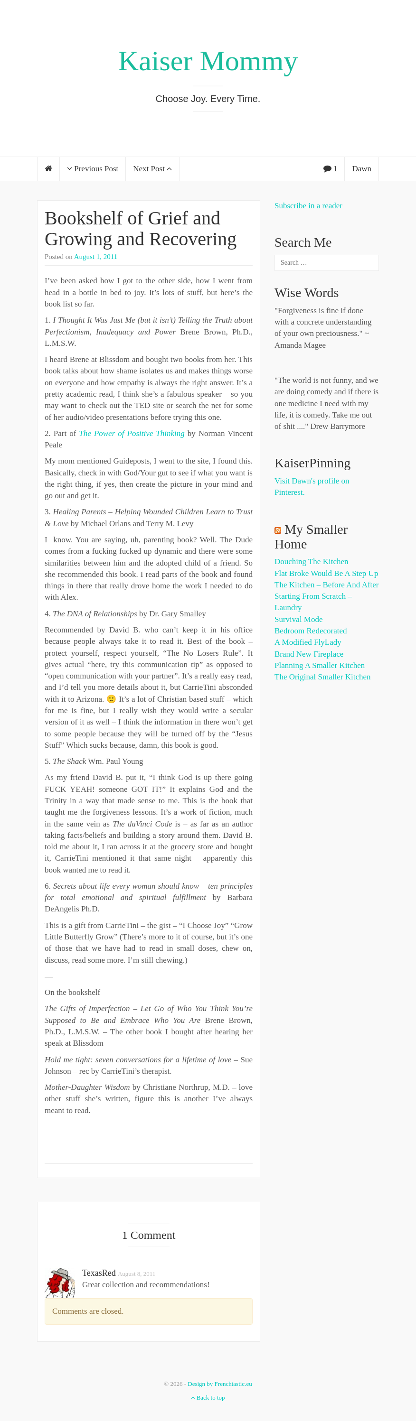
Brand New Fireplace (308, 654)
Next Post (152, 168)
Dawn (361, 168)
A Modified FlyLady (307, 642)
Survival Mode (298, 619)
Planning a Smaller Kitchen (319, 665)
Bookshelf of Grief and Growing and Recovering (140, 228)
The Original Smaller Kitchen (322, 676)
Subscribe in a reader (308, 205)
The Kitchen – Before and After (326, 584)
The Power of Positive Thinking (131, 433)
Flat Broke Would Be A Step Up (326, 573)
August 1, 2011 (96, 256)
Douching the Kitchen (311, 561)
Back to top (208, 1397)
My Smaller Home (311, 536)
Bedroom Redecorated (310, 630)
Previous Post (92, 168)
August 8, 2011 (136, 1273)
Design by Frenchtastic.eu (220, 1383)
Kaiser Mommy (208, 60)
